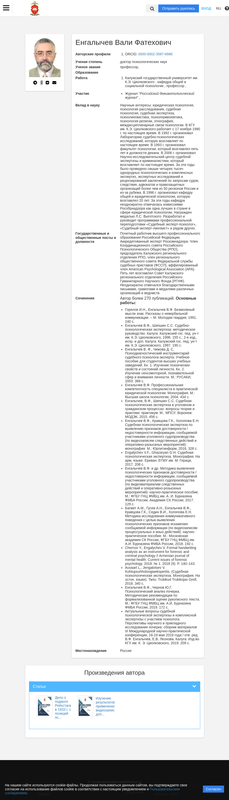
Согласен (213, 789)
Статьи (39, 686)
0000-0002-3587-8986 (155, 54)
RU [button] (218, 8)
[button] (6, 8)
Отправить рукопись (178, 8)
